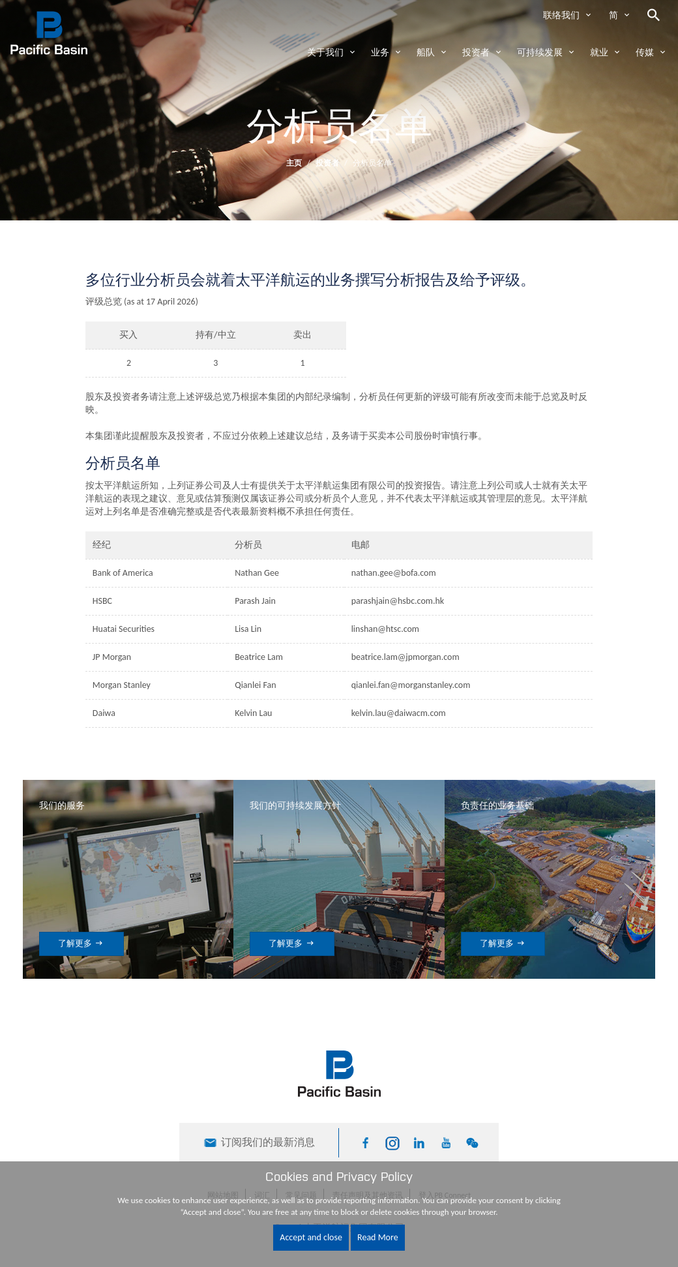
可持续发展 (540, 52)
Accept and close (311, 1237)
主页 (294, 163)
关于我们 (325, 52)
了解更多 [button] (81, 943)
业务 (380, 52)
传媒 (645, 52)
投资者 (476, 52)
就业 (599, 52)
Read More (377, 1237)
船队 (426, 52)
